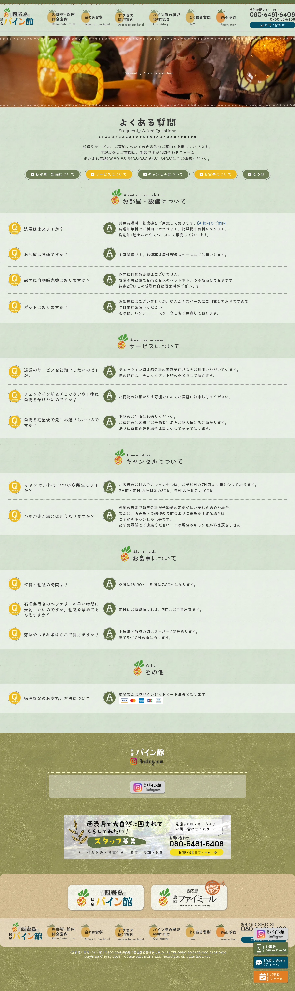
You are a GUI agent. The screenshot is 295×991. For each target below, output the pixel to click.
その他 (256, 174)
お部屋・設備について (52, 174)
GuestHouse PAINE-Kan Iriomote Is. (151, 956)
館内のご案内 (211, 223)
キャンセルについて (163, 174)
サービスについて (109, 174)
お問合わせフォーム (177, 152)
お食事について (216, 174)
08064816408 (272, 15)
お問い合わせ (272, 24)
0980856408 (282, 20)
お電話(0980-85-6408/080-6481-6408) (133, 158)
